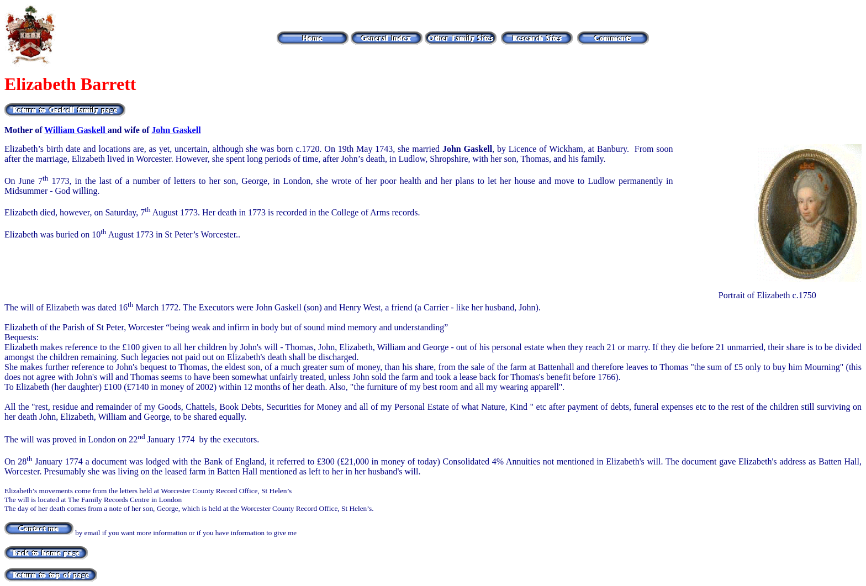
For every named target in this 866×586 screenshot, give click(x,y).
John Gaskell (175, 130)
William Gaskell (75, 130)
